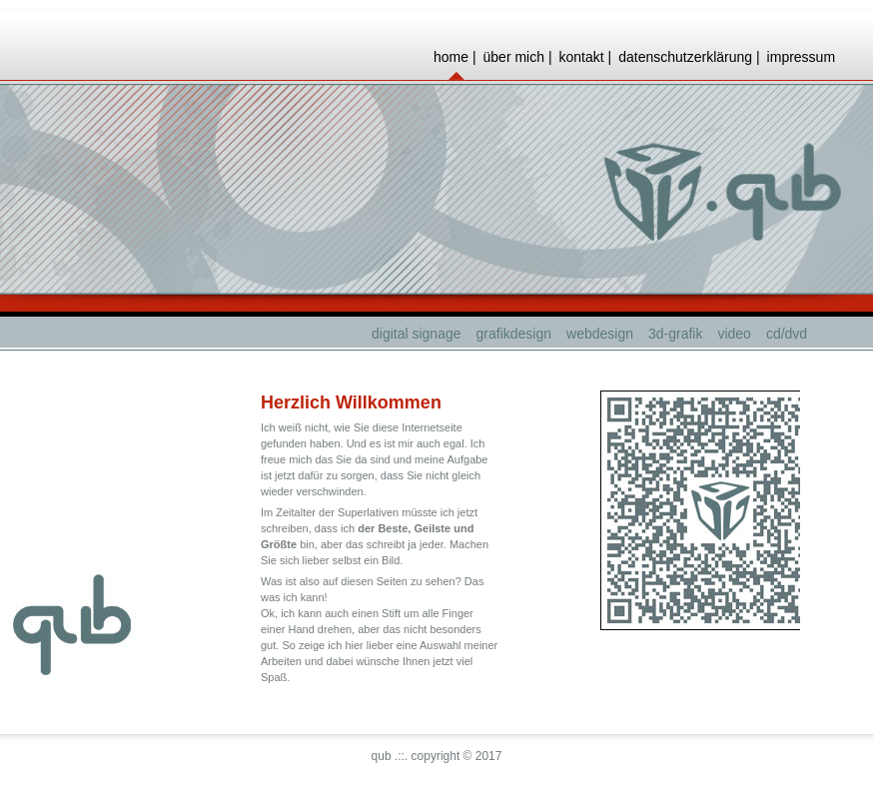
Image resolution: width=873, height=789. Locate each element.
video (733, 334)
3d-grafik (675, 334)
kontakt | (585, 57)
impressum (801, 57)
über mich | (517, 57)
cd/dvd (786, 334)
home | (455, 57)
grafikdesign (514, 334)
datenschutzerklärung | (688, 57)
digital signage (416, 334)
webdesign (599, 334)
